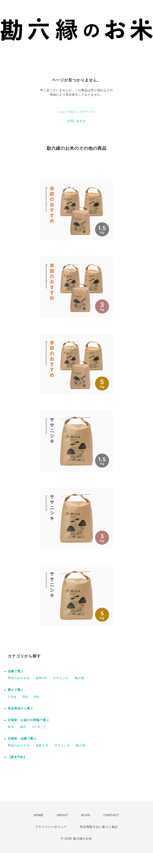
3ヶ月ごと (39, 727)
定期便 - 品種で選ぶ (22, 738)
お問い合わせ (76, 121)
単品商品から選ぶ (20, 708)
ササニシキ (61, 678)
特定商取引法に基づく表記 (99, 827)
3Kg (25, 696)
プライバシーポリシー (51, 827)
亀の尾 (79, 678)
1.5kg (12, 696)
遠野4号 (41, 678)
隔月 (23, 727)
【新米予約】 (17, 757)
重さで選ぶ (16, 690)
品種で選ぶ (16, 671)
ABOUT (62, 815)
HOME (39, 815)
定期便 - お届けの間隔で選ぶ (28, 720)
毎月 (11, 727)
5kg (36, 696)
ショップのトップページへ (76, 111)
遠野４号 (42, 745)
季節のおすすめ (19, 678)
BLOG (85, 815)
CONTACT (111, 815)
